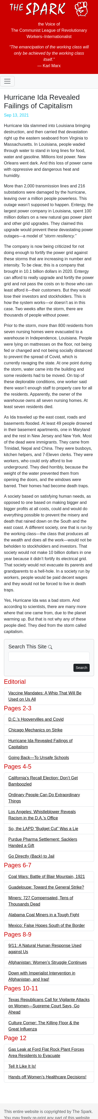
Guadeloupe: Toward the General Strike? (46, 887)
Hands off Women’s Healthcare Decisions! (47, 1077)
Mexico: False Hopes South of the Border (46, 925)
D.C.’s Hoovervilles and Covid (36, 719)
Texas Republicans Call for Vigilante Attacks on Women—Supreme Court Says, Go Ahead (49, 1005)
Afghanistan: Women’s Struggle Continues (47, 962)
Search (81, 668)
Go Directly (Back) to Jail (31, 856)
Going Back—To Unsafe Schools (38, 757)
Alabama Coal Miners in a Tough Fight (43, 915)
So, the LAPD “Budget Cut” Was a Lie (43, 828)
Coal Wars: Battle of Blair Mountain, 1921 (46, 876)
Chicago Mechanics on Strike (35, 730)
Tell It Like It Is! (22, 1066)
